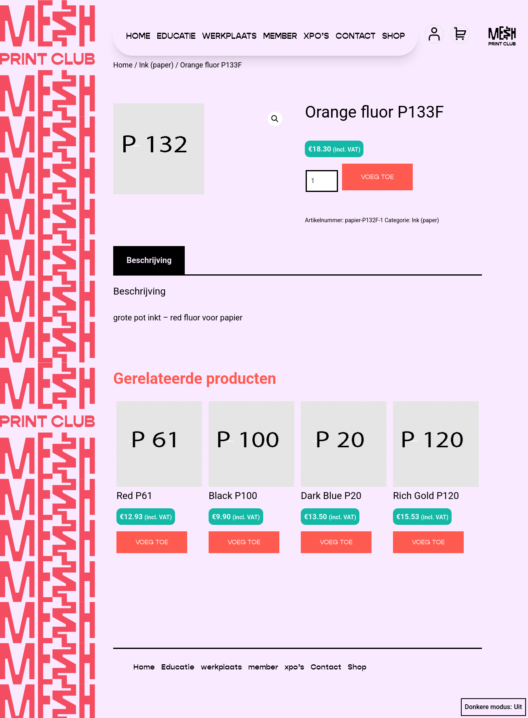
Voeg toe (377, 177)
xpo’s (316, 36)
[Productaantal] (322, 181)
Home (138, 36)
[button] (275, 119)
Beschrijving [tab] (149, 260)
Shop (393, 36)
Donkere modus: (493, 707)
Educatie (176, 36)
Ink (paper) (156, 65)
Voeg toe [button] (151, 542)
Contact (356, 36)
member (280, 36)
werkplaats (229, 36)
